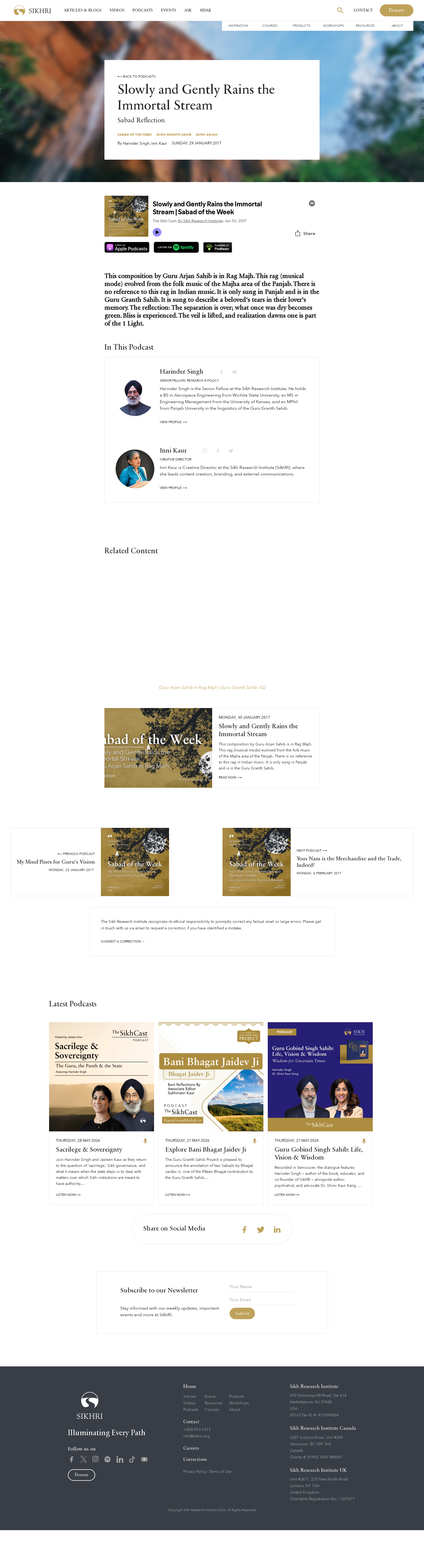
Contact (363, 10)
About (397, 25)
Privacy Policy (195, 1496)
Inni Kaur (159, 143)
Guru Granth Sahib (173, 134)
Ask (188, 10)
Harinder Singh (136, 143)
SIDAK (205, 10)
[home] (32, 10)
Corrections (195, 1484)
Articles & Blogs (82, 10)
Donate (396, 10)
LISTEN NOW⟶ (68, 1220)
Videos (117, 10)
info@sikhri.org (196, 1461)
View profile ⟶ (173, 422)
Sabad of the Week (135, 134)
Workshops (333, 25)
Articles (189, 1421)
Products (302, 25)
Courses (270, 25)
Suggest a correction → (123, 941)
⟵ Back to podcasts (137, 76)
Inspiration (238, 25)
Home (189, 1411)
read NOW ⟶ (230, 777)
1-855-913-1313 (197, 1454)
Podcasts (143, 10)
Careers (191, 1473)
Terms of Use (220, 1496)
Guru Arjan (206, 134)
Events (168, 10)
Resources (365, 25)
